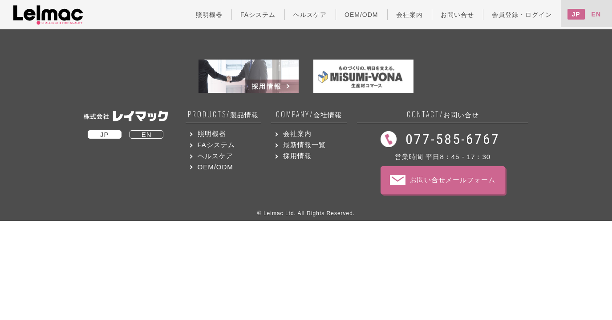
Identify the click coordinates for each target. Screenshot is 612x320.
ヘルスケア (215, 156)
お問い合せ (443, 114)
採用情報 (297, 156)
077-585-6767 (452, 139)
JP (576, 14)
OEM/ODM (215, 167)
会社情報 (309, 114)
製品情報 (223, 114)
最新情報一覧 (304, 144)
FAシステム (216, 144)
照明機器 (212, 133)
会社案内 (297, 133)
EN (596, 14)
